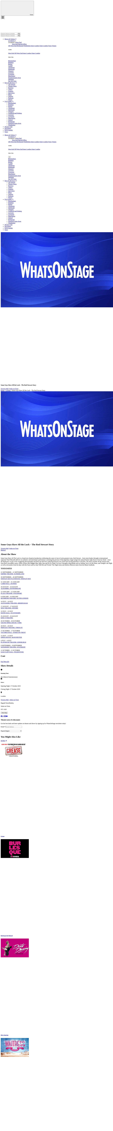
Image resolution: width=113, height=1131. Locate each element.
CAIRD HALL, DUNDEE (9, 583)
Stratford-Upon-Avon (14, 123)
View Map (4, 712)
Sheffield (11, 79)
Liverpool (11, 74)
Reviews (10, 88)
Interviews (11, 93)
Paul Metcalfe (5, 661)
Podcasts (10, 98)
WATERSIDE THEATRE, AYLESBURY (13, 647)
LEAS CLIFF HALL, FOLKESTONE (12, 652)
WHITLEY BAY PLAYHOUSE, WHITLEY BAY (16, 579)
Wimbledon (27, 46)
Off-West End (12, 46)
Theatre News (12, 86)
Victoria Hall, (5, 389)
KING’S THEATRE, (7, 618)
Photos (10, 100)
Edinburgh (11, 69)
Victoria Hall (5, 700)
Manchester (11, 76)
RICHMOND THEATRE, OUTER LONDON (14, 598)
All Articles (11, 84)
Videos (10, 89)
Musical (3, 550)
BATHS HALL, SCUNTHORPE (10, 613)
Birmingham (12, 61)
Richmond (20, 46)
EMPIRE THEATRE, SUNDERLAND (12, 574)
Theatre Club (8, 127)
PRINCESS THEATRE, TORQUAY (12, 627)
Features (10, 91)
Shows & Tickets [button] (10, 39)
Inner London (35, 46)
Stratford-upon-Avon (14, 78)
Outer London (43, 46)
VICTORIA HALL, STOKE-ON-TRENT (13, 632)
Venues (54, 46)
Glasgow (11, 71)
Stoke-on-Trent (13, 389)
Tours (50, 46)
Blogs (10, 94)
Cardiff (10, 66)
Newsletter (7, 128)
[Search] (9, 34)
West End (19, 42)
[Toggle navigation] (3, 17)
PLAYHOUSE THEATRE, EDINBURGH (13, 642)
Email (3, 727)
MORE (4, 741)
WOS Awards (8, 130)
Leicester (11, 72)
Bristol (10, 64)
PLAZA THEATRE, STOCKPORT (11, 593)
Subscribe (4, 732)
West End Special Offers (19, 44)
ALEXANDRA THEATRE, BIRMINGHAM (14, 603)
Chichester (11, 67)
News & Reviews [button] (10, 83)
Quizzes (10, 96)
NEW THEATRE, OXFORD (9, 608)
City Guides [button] (9, 101)
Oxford (10, 120)
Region (3, 731)
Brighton (11, 62)
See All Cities (12, 81)
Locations (11, 41)
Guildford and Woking (15, 113)
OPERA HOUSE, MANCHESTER (11, 637)
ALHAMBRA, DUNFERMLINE (11, 588)
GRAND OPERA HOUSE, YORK (11, 623)
